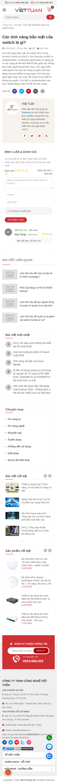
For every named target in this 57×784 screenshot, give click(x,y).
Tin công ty (14, 419)
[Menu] (4, 10)
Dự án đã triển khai (19, 460)
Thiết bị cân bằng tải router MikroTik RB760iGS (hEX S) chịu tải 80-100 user (35, 598)
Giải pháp (13, 453)
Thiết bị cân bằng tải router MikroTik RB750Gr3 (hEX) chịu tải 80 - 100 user (34, 617)
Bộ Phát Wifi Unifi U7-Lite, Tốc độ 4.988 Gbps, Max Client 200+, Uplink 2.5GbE (35, 562)
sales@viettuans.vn (21, 730)
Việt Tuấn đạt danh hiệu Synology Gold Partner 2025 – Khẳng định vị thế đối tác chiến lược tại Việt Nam (32, 389)
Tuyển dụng (14, 439)
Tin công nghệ (16, 426)
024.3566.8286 (16, 703)
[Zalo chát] (49, 756)
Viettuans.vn (28, 112)
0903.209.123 (44, 703)
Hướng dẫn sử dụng (19, 446)
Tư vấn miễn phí (29, 660)
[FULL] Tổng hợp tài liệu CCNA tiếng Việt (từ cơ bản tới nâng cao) (35, 530)
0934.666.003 (24, 725)
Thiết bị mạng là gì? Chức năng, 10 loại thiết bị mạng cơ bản (36, 487)
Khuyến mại (15, 433)
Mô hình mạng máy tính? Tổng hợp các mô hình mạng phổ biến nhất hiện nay (36, 516)
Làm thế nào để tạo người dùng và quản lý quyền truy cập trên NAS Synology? (37, 305)
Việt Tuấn (28, 103)
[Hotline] (49, 737)
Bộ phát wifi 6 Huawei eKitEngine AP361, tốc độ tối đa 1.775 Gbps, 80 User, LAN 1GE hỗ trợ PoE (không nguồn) (36, 583)
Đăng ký (40, 650)
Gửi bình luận (16, 220)
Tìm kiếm (50, 17)
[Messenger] (49, 746)
